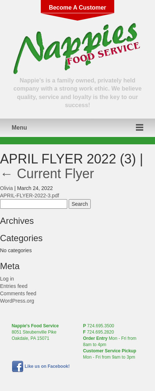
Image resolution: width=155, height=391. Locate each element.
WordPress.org (17, 301)
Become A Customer (77, 7)
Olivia (6, 188)
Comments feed (18, 293)
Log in (7, 279)
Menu (19, 127)
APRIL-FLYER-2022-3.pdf (29, 195)
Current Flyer (47, 173)
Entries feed (14, 286)
